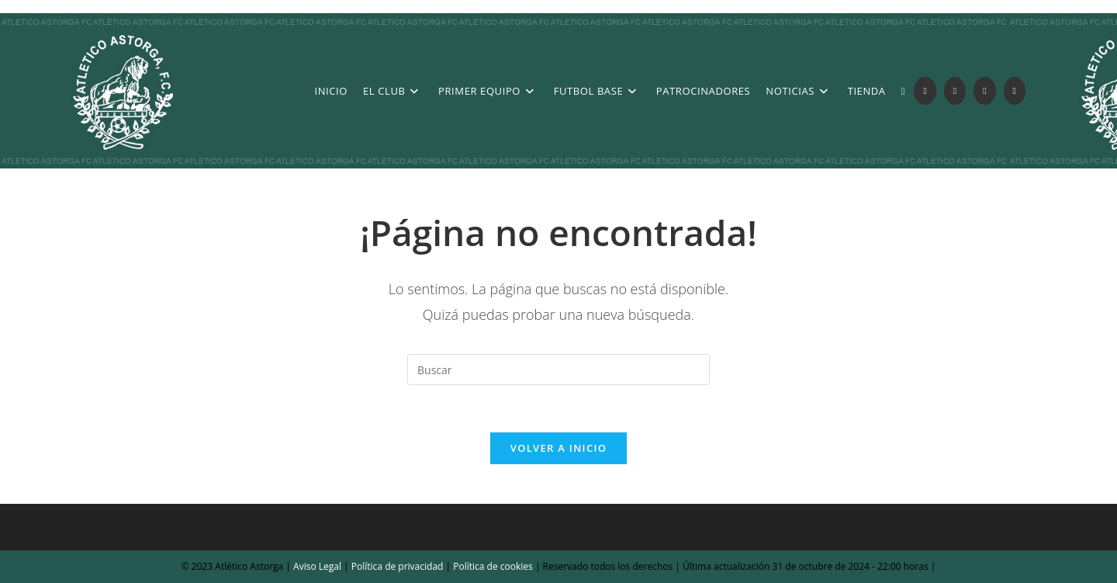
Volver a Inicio (558, 448)
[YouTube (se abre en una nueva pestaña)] (1014, 91)
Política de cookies (492, 566)
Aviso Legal (316, 566)
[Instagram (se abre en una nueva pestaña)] (984, 91)
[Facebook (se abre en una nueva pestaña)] (955, 91)
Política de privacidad (397, 566)
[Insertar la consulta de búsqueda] (558, 369)
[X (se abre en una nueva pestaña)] (924, 91)
